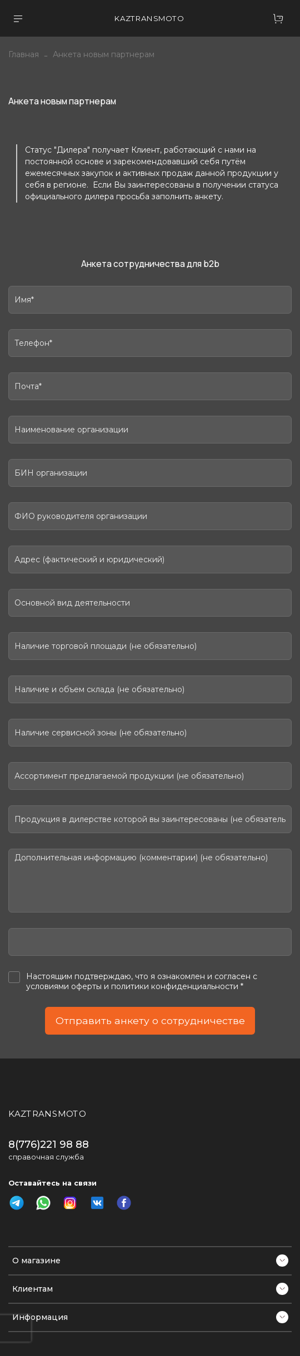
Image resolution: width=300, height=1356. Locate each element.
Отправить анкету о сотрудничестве (150, 1020)
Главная (23, 54)
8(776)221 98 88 (48, 1144)
